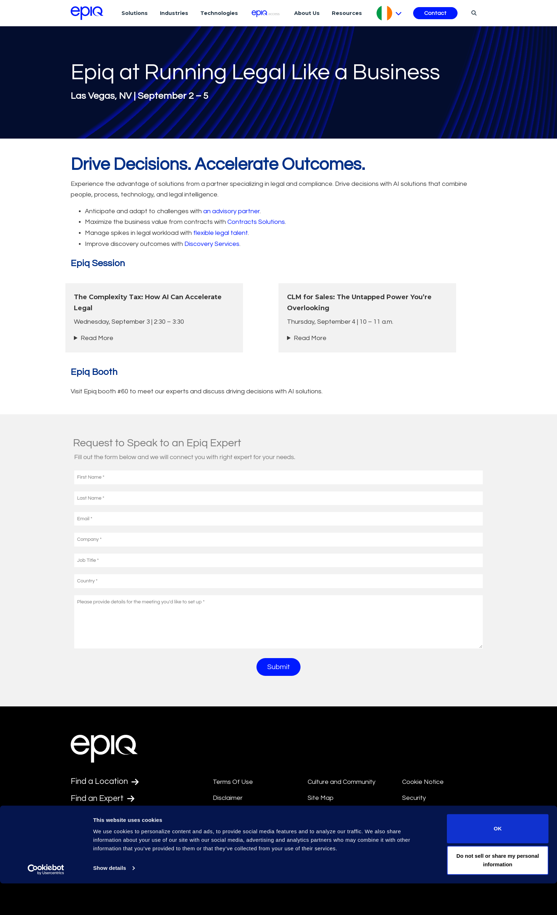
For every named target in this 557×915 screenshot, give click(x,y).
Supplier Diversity (427, 814)
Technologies (219, 13)
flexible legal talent (220, 233)
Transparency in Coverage (441, 830)
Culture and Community (341, 782)
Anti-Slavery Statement (247, 814)
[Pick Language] (389, 13)
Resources (347, 13)
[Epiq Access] (266, 13)
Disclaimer (228, 798)
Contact (435, 13)
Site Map (321, 798)
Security (414, 798)
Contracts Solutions (256, 222)
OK (498, 860)
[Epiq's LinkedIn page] (74, 833)
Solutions (134, 13)
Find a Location (106, 781)
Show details (109, 900)
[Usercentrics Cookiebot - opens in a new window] (46, 901)
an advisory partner (231, 211)
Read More (97, 338)
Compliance (230, 830)
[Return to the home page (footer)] (87, 13)
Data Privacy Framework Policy (344, 820)
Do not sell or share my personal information (497, 891)
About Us (307, 13)
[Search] (473, 13)
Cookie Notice (423, 782)
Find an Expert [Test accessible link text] (104, 799)
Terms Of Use (233, 782)
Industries (174, 13)
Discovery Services (211, 244)
